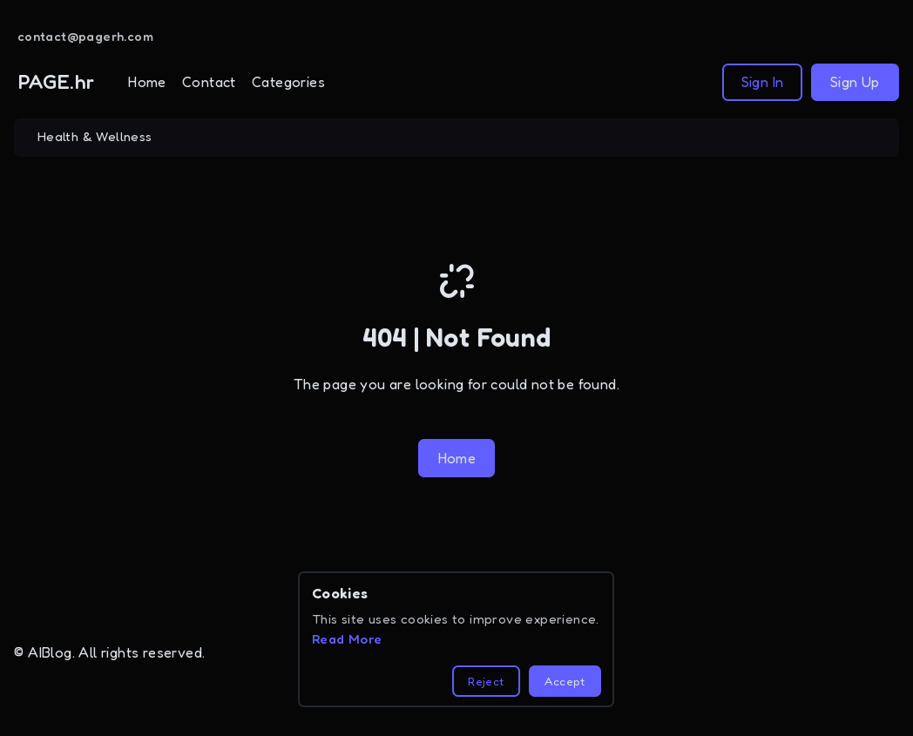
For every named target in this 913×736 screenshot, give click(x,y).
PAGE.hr (56, 81)
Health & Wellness (94, 137)
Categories (288, 82)
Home (146, 82)
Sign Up (855, 82)
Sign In (762, 82)
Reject (486, 681)
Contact (209, 82)
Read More (347, 639)
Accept (564, 681)
